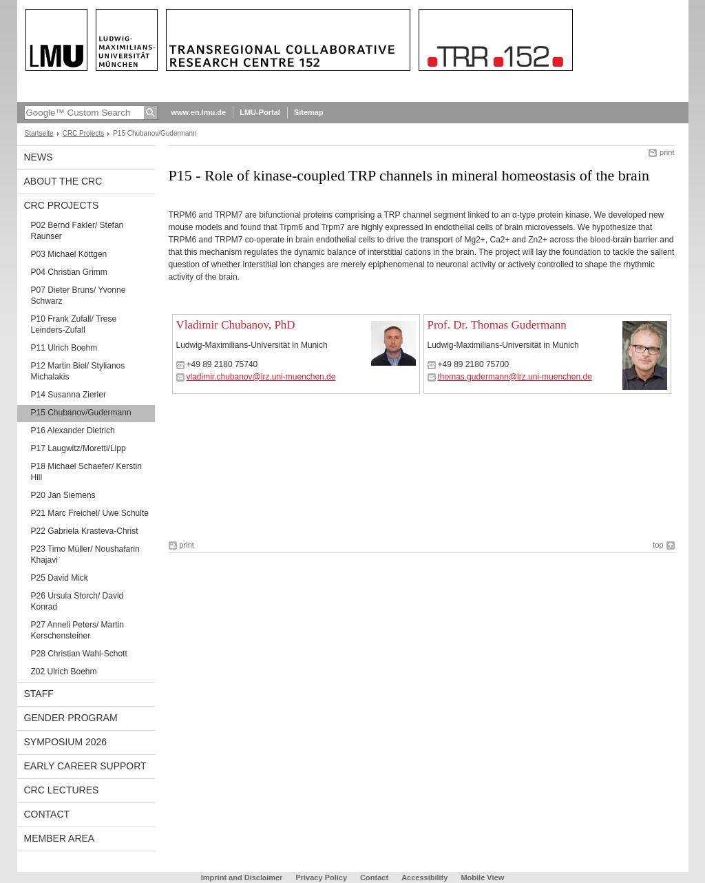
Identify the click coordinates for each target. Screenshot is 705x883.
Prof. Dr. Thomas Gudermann (497, 324)
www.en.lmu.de (199, 112)
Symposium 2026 (65, 741)
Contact (47, 814)
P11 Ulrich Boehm (64, 348)
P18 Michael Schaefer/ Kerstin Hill (86, 471)
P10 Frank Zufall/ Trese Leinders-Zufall (74, 324)
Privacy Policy (321, 877)
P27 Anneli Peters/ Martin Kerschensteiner (77, 630)
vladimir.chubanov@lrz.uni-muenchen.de (261, 377)
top (658, 545)
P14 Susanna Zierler (68, 394)
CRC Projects (83, 133)
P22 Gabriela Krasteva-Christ (84, 531)
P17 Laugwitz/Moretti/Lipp (78, 448)
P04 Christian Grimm (69, 272)
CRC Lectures (61, 790)
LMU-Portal (260, 112)
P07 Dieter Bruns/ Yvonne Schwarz (78, 295)
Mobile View (482, 877)
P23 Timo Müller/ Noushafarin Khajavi (85, 554)
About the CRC (63, 181)
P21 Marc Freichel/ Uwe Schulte (90, 513)
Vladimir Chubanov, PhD (235, 324)
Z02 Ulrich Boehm (64, 671)
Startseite (39, 133)
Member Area (59, 838)
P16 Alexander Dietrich (73, 430)
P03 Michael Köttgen (69, 254)
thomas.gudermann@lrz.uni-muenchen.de (515, 377)
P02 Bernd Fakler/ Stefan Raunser (77, 230)
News (38, 157)
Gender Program (71, 717)
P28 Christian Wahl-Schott (79, 653)
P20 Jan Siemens (63, 495)
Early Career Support (85, 765)
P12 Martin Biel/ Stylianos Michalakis (78, 371)
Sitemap (309, 112)
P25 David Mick (59, 578)
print (667, 152)
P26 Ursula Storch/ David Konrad (77, 601)
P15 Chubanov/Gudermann (81, 412)
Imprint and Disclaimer (242, 877)
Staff (39, 693)
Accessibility (425, 877)
